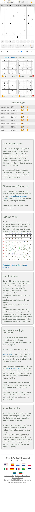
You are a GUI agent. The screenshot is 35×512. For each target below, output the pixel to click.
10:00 (14, 76)
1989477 (14, 124)
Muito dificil (5, 6)
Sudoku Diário (10, 58)
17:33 (14, 96)
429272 (13, 127)
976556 (13, 130)
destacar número (8, 354)
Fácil (3, 76)
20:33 (31, 96)
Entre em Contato (17, 478)
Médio (21, 76)
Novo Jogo (22, 2)
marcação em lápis (13, 368)
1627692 (14, 114)
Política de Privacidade (22, 476)
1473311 (14, 120)
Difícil (4, 96)
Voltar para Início (17, 460)
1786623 (14, 110)
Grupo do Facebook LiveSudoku (17, 458)
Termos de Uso (9, 476)
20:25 (31, 76)
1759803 (14, 107)
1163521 (14, 117)
